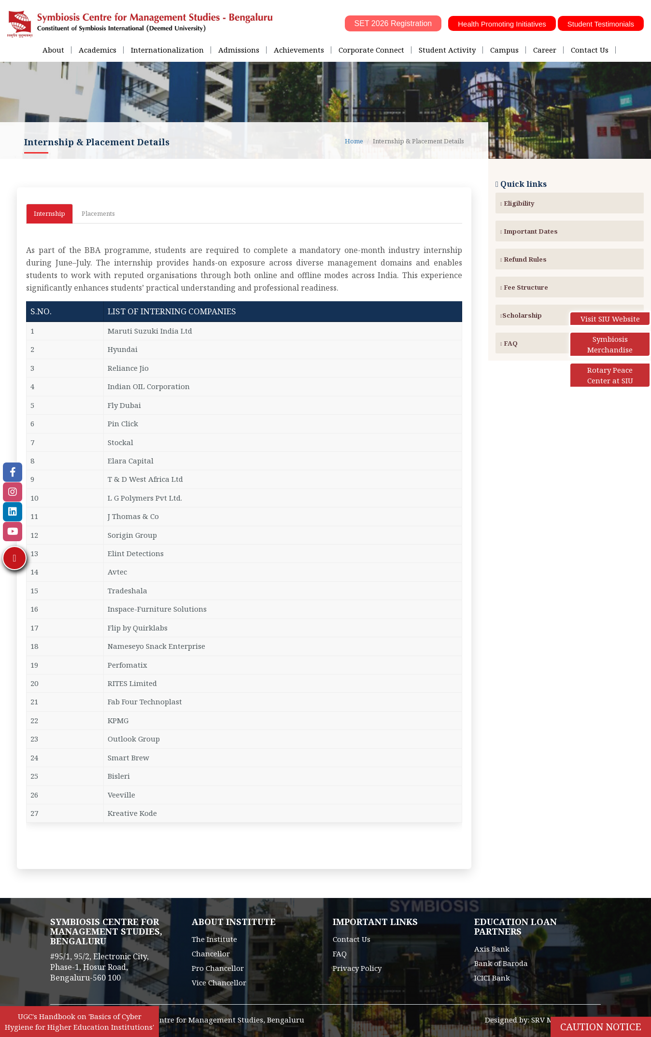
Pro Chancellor (218, 968)
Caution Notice (600, 1026)
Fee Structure (524, 287)
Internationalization (167, 50)
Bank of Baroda (501, 963)
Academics (97, 50)
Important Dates (529, 231)
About (53, 50)
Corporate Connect (371, 50)
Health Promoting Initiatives (502, 24)
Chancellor (211, 953)
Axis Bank (491, 948)
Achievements (299, 50)
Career (544, 50)
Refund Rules (523, 259)
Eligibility (517, 203)
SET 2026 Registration (393, 23)
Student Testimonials (600, 24)
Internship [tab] (49, 213)
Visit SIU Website (610, 318)
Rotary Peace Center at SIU (610, 375)
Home (354, 141)
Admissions (238, 50)
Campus (504, 50)
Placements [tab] (98, 213)
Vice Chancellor (219, 982)
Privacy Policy (357, 968)
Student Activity (447, 50)
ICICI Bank (492, 977)
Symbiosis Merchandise (610, 344)
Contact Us (590, 50)
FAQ (509, 343)
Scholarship (521, 315)
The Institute (214, 939)
